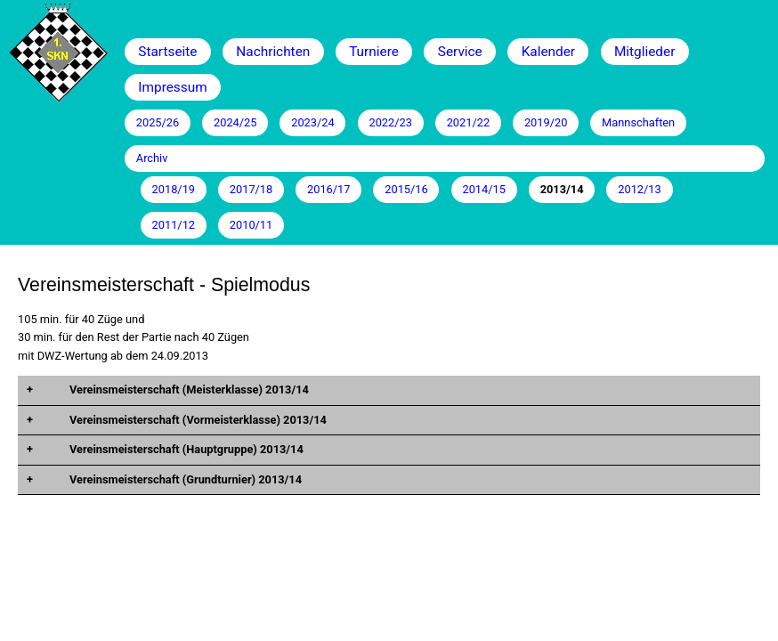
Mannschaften (638, 122)
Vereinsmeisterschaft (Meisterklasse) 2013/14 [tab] (188, 389)
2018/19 (173, 189)
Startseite (167, 52)
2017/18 (251, 189)
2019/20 (545, 122)
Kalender (548, 52)
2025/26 (157, 122)
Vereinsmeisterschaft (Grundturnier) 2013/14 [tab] (184, 479)
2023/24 (312, 122)
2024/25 (235, 122)
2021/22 (468, 122)
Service (460, 52)
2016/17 (328, 189)
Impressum (172, 87)
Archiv (152, 158)
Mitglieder (644, 52)
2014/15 (483, 189)
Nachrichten (273, 52)
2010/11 (251, 224)
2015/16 (406, 189)
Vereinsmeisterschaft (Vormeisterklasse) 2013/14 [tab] (197, 419)
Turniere (374, 52)
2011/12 (173, 224)
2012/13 (639, 189)
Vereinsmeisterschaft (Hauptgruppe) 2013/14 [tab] (185, 449)
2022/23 (390, 122)
